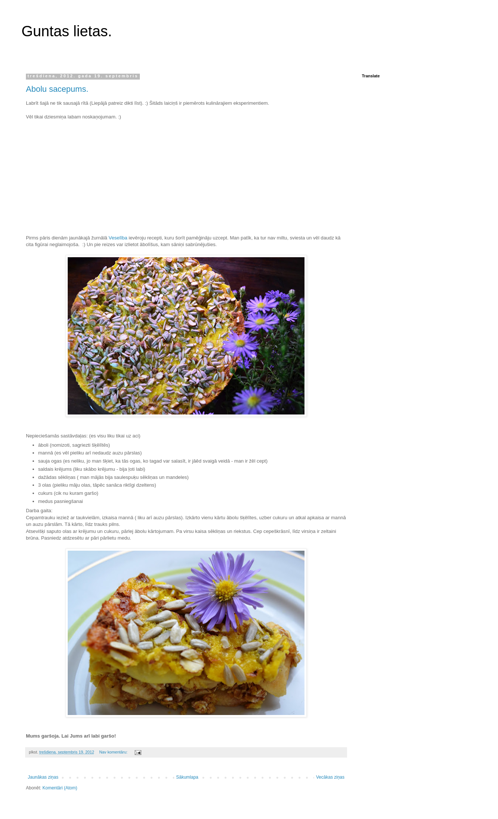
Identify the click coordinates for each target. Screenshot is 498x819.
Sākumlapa (187, 777)
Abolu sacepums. (57, 89)
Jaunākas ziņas (43, 777)
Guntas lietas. (66, 31)
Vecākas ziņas (330, 777)
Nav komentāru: (113, 752)
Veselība (118, 238)
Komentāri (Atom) (60, 788)
